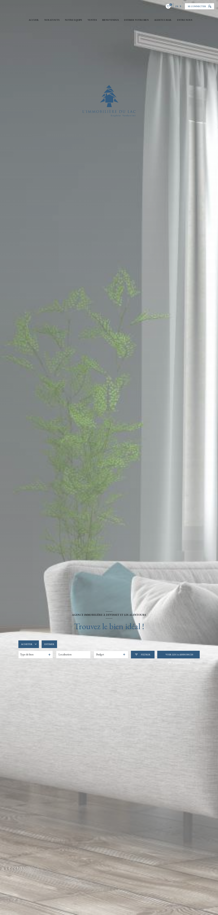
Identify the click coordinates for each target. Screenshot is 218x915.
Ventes (92, 20)
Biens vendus (110, 20)
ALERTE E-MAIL (163, 20)
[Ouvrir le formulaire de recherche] (143, 654)
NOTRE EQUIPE (73, 20)
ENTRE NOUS (184, 20)
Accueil (34, 20)
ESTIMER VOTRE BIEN (136, 20)
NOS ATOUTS (51, 20)
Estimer (49, 644)
